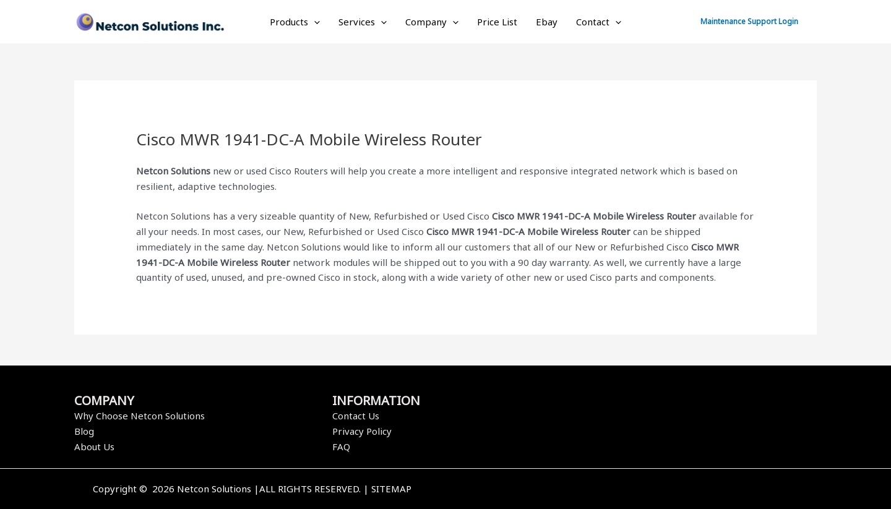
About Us (94, 446)
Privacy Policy (362, 431)
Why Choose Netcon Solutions (139, 415)
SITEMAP (391, 488)
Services (362, 21)
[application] (314, 21)
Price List (497, 21)
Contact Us (355, 415)
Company (431, 21)
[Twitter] (639, 489)
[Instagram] (657, 489)
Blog (84, 431)
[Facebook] (620, 489)
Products (295, 21)
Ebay (546, 21)
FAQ (341, 446)
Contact (598, 21)
